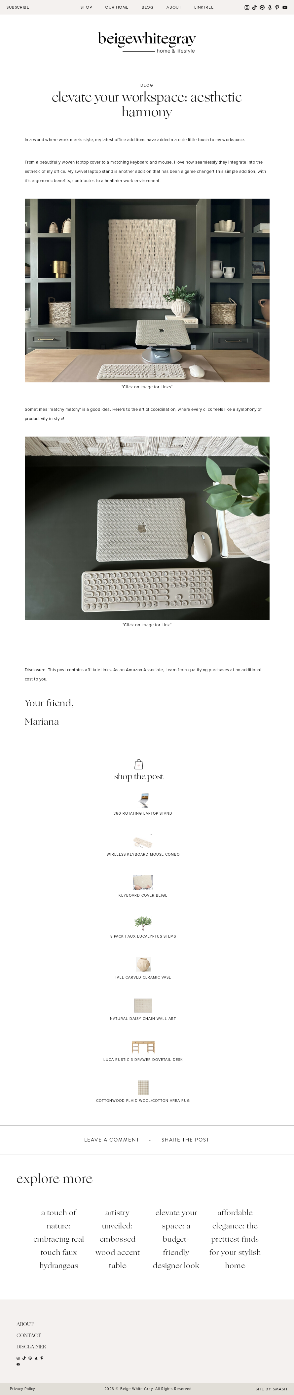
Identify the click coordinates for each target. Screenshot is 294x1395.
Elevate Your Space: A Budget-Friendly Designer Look (176, 1239)
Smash (280, 1389)
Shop (86, 7)
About (173, 7)
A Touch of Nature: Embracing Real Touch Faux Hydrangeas (58, 1239)
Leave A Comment (111, 1139)
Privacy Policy (22, 1388)
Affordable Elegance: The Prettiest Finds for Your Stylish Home (235, 1239)
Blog (147, 7)
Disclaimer (31, 1347)
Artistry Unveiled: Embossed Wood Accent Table (117, 1239)
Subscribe (18, 7)
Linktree (203, 7)
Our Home (117, 7)
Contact (29, 1335)
